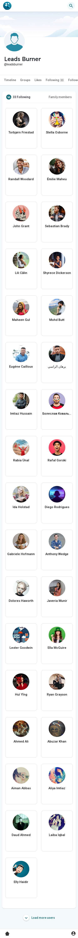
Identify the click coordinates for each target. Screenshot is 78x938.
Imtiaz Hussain (21, 413)
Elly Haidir (21, 882)
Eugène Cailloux (21, 366)
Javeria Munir (57, 601)
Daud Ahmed (21, 835)
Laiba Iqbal (57, 835)
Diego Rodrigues (57, 507)
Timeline (10, 80)
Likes (38, 80)
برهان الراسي (57, 366)
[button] (71, 6)
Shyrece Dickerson (57, 273)
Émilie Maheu (57, 179)
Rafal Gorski (57, 460)
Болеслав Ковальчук (57, 413)
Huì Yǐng (21, 694)
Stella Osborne (57, 132)
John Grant (21, 226)
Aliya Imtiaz (56, 788)
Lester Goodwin (21, 648)
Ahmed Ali (21, 741)
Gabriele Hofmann (21, 554)
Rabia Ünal (21, 460)
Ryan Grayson (57, 694)
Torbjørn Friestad (21, 132)
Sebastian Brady (57, 226)
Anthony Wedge (56, 554)
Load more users (39, 918)
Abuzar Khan (56, 741)
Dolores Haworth (21, 601)
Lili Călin (21, 273)
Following (55, 80)
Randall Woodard (21, 179)
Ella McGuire (57, 648)
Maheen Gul (21, 320)
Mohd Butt (56, 320)
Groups (25, 80)
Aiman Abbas (21, 788)
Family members (60, 97)
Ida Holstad (21, 507)
